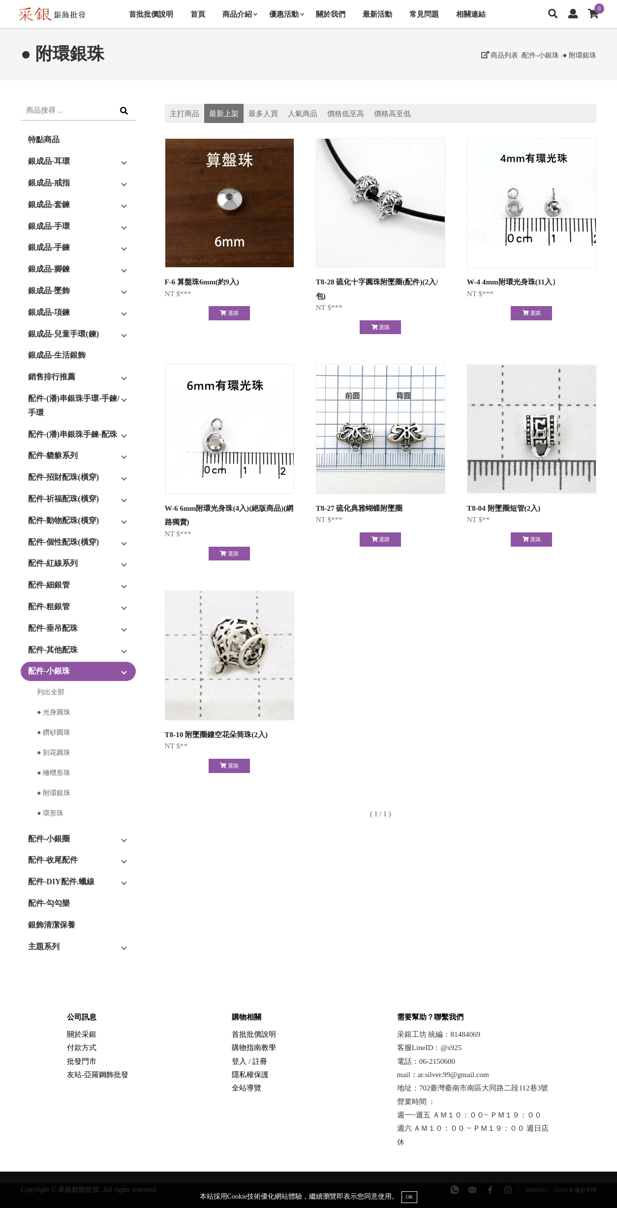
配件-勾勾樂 (49, 903)
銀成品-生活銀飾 (57, 355)
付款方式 (81, 1047)
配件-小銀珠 (540, 55)
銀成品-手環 (49, 226)
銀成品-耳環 (49, 161)
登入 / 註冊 (249, 1061)
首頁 (197, 14)
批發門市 (81, 1061)
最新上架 (224, 113)
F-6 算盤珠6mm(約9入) (202, 282)
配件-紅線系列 (53, 563)
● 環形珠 (50, 813)
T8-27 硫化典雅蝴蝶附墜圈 (359, 508)
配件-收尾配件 (53, 860)
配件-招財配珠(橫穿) (63, 477)
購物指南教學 (254, 1047)
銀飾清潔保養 (51, 925)
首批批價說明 (151, 14)
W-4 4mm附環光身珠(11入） (513, 282)
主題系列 (44, 946)
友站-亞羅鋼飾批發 (97, 1074)
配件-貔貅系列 (53, 455)
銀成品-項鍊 (49, 312)
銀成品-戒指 (49, 183)
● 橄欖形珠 (53, 772)
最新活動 (377, 14)
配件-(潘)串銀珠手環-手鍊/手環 (74, 405)
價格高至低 (392, 113)
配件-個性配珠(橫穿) (63, 542)
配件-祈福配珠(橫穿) (63, 499)
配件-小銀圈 (49, 839)
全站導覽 (246, 1088)
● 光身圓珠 (53, 712)
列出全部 (50, 692)
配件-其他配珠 (53, 650)
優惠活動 (286, 14)
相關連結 (471, 14)
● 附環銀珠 (579, 55)
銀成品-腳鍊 (49, 269)
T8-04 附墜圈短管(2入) (503, 508)
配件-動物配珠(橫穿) (63, 520)
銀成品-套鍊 (49, 204)
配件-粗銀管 (49, 606)
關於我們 (330, 14)
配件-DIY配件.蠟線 (61, 881)
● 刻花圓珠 (53, 752)
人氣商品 (302, 113)
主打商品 (184, 113)
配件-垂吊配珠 (53, 628)
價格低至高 (345, 113)
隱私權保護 (250, 1074)
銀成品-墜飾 (49, 290)
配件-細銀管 (49, 585)
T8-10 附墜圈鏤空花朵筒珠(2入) (216, 734)
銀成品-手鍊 (49, 247)
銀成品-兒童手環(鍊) (63, 334)
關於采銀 (81, 1034)
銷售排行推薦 (51, 376)
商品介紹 (239, 14)
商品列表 (500, 55)
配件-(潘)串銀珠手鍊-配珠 (72, 434)
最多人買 (263, 113)
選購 (229, 313)
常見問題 (424, 14)
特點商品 (44, 139)
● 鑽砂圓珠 (53, 732)
